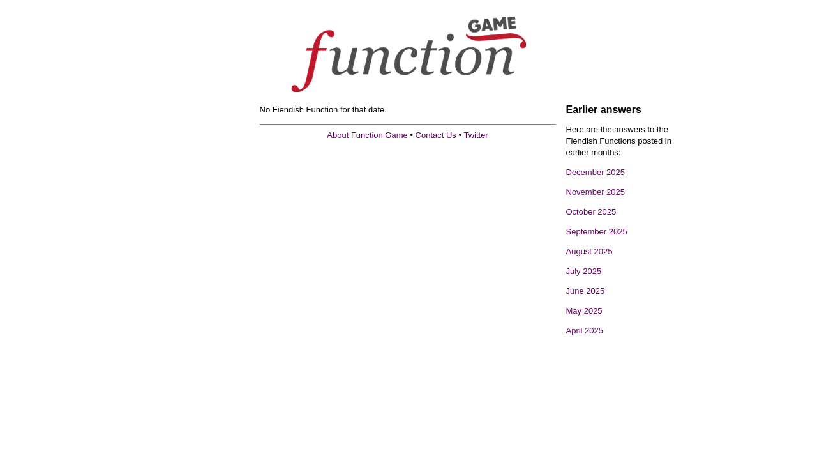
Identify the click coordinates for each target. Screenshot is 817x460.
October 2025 (591, 212)
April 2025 (585, 330)
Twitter (475, 135)
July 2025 (584, 271)
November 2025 (596, 192)
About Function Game (367, 135)
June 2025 (585, 291)
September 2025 (596, 231)
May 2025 (584, 311)
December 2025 (596, 172)
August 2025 (589, 251)
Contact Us (436, 135)
